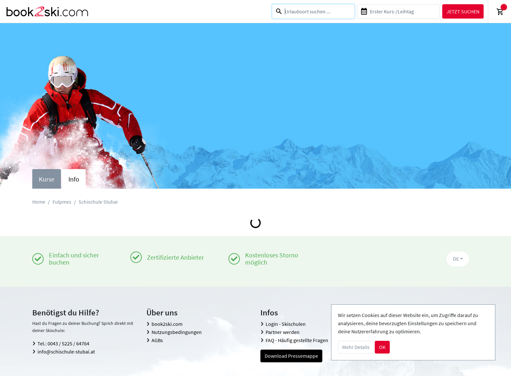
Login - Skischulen (286, 324)
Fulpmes (61, 201)
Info (73, 179)
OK (382, 347)
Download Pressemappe (291, 356)
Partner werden (282, 332)
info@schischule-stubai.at (66, 351)
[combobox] (313, 11)
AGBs (157, 340)
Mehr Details (356, 347)
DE (456, 258)
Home (38, 201)
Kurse (46, 179)
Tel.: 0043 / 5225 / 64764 (63, 343)
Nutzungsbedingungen (177, 332)
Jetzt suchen (462, 11)
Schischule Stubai (98, 201)
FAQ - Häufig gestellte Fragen (297, 340)
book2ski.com (167, 324)
